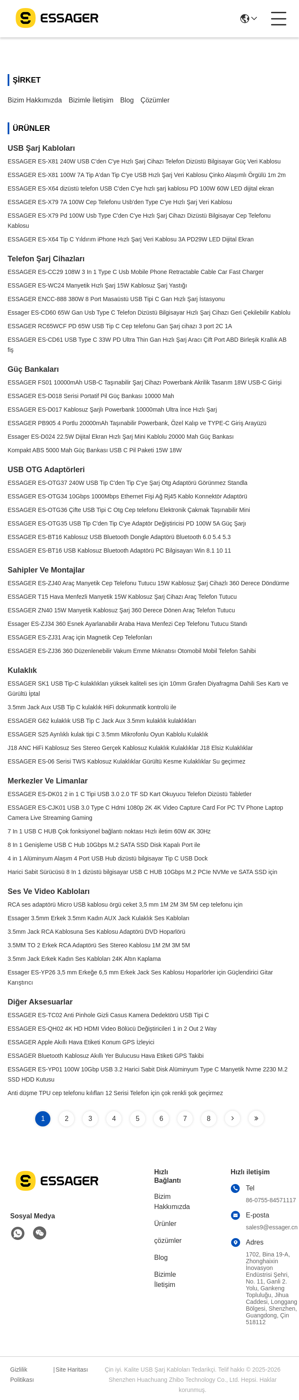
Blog (127, 100)
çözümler (155, 100)
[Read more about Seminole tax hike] (232, 1118)
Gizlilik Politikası (22, 1374)
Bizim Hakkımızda (35, 100)
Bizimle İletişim (91, 100)
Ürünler (165, 1223)
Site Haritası (71, 1369)
